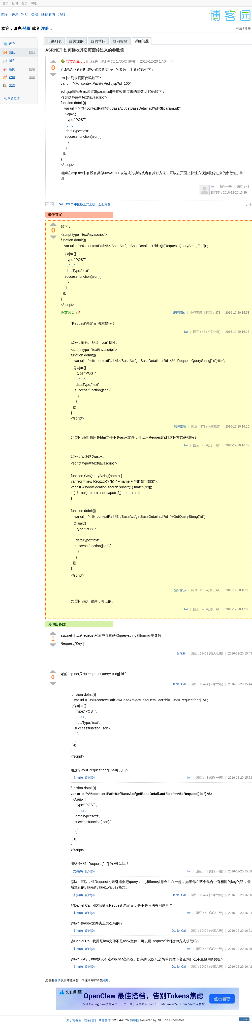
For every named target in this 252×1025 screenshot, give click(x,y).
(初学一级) (213, 332)
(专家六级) (216, 684)
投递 (32, 69)
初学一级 (226, 187)
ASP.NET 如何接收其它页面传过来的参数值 (84, 50)
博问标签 (120, 41)
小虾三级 (196, 312)
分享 (249, 204)
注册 (45, 28)
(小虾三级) (213, 426)
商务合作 (105, 1020)
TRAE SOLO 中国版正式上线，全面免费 (83, 204)
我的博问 (98, 41)
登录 (26, 28)
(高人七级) (216, 653)
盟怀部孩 (179, 312)
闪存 (12, 43)
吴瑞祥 (181, 653)
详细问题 (142, 41)
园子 (4, 14)
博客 (12, 61)
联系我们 (90, 1020)
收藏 (12, 77)
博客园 (134, 1020)
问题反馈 (14, 98)
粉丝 (24, 14)
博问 (12, 52)
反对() (90, 777)
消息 (61, 14)
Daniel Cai (179, 684)
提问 (32, 52)
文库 (12, 85)
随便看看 (48, 14)
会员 (24, 3)
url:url (71, 125)
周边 (34, 3)
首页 (6, 3)
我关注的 (76, 41)
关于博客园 (73, 1020)
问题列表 (54, 41)
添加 (32, 77)
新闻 (15, 3)
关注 (14, 14)
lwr (213, 187)
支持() (78, 777)
